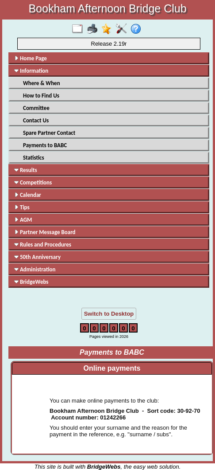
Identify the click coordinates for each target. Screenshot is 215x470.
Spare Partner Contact (49, 132)
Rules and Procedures (42, 244)
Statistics (33, 157)
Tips (22, 207)
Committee (36, 108)
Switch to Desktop (109, 313)
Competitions (33, 182)
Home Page (30, 58)
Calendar (27, 195)
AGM (23, 219)
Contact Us (36, 120)
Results (25, 170)
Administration (34, 269)
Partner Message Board (45, 232)
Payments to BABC (45, 145)
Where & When (41, 83)
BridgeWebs (31, 281)
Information (31, 70)
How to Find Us (41, 95)
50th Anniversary (37, 257)
